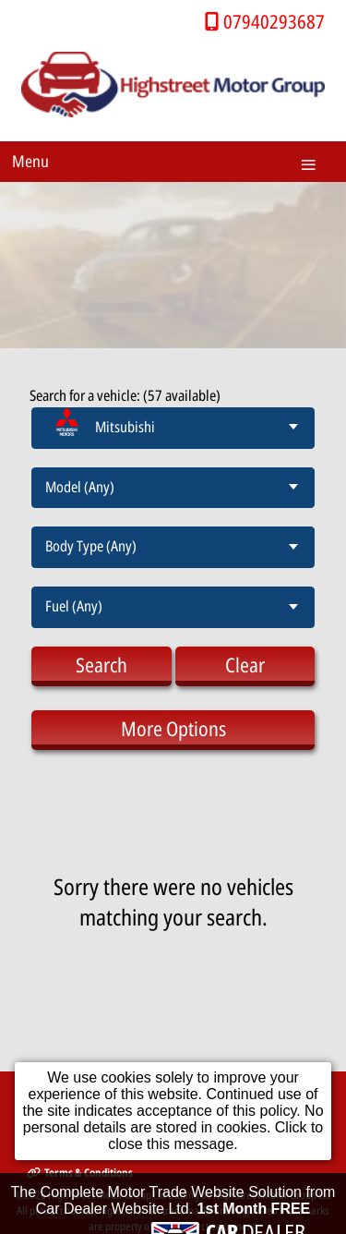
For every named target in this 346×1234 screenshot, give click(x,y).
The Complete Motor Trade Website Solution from (173, 1207)
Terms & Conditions (80, 1172)
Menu (30, 161)
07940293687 (274, 21)
